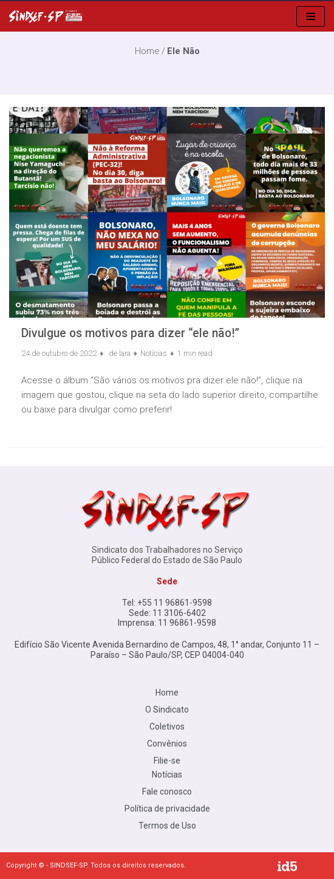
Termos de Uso (167, 825)
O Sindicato (167, 709)
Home (167, 692)
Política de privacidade (167, 808)
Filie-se (167, 760)
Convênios (167, 743)
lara (125, 353)
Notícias (153, 353)
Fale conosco (167, 791)
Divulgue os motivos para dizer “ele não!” (130, 333)
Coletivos (167, 726)
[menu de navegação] (310, 16)
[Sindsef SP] (45, 16)
